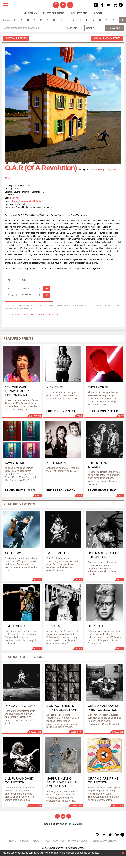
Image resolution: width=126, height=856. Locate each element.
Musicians (30, 13)
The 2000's (14, 198)
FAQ (47, 840)
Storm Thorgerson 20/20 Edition (27, 201)
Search (115, 28)
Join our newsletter (107, 38)
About (98, 13)
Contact (58, 840)
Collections (79, 13)
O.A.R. (16, 189)
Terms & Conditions (104, 840)
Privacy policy (77, 840)
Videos (24, 840)
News (12, 840)
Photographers (53, 13)
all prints (16, 38)
